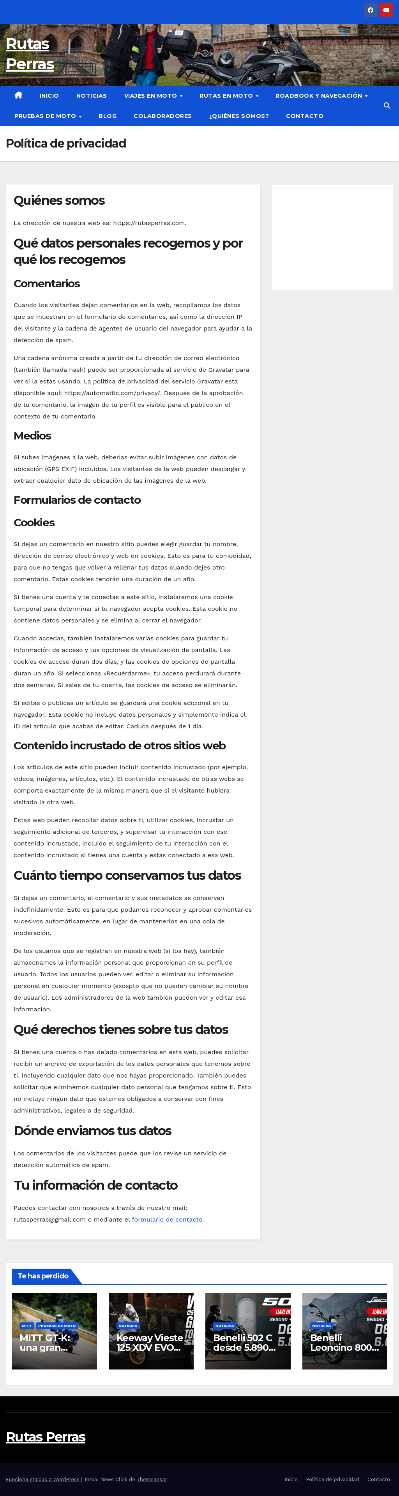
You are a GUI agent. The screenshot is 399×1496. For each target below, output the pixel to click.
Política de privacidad (332, 1479)
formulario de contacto (167, 1219)
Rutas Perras (45, 1437)
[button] (387, 105)
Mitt (27, 1326)
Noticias (91, 95)
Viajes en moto (151, 95)
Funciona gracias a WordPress (43, 1479)
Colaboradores (163, 116)
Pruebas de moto (46, 116)
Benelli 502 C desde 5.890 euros (242, 1347)
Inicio (49, 95)
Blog (108, 116)
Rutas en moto (227, 95)
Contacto (304, 116)
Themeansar (152, 1479)
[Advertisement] (332, 237)
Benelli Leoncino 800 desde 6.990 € (342, 1347)
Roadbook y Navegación (319, 95)
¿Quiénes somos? (239, 116)
